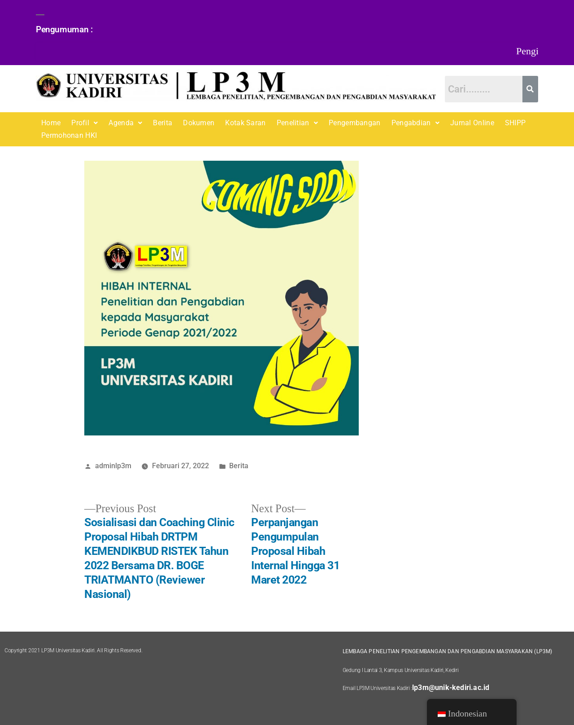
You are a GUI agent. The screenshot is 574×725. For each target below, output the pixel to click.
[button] (84, 123)
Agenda (125, 123)
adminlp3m (113, 465)
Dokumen (198, 123)
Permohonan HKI (69, 135)
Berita (162, 123)
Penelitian (297, 123)
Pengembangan (355, 123)
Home (51, 123)
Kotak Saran (245, 123)
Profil (84, 123)
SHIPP (515, 123)
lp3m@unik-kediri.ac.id (450, 687)
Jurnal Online (472, 123)
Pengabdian (415, 123)
